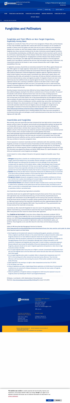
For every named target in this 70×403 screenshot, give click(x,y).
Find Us (39, 309)
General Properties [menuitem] (47, 14)
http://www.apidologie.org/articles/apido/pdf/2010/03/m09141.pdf (36, 218)
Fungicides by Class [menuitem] (60, 14)
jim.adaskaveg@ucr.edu (45, 307)
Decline (58, 400)
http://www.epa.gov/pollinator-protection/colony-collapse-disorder (25, 109)
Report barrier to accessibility (39, 328)
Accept (49, 400)
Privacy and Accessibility (23, 328)
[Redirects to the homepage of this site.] (1, 21)
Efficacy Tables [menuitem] (35, 17)
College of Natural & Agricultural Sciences (40, 317)
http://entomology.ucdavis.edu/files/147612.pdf (25, 280)
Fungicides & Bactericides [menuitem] (16, 14)
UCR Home (39, 1)
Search (47, 1)
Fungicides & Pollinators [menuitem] (33, 14)
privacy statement (13, 396)
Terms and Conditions (23, 330)
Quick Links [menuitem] (59, 1)
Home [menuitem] (5, 14)
